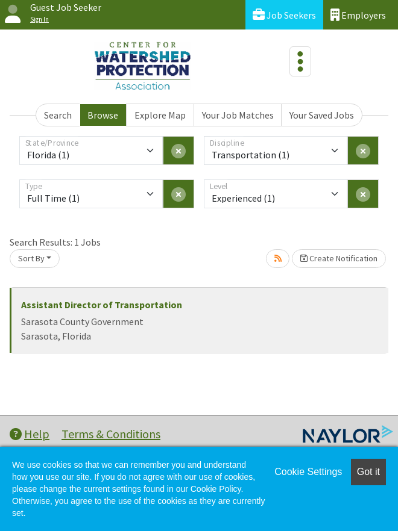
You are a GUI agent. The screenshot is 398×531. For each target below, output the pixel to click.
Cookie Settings (308, 472)
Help (29, 433)
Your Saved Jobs (321, 115)
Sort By (31, 258)
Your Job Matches (238, 115)
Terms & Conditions (111, 433)
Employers (358, 14)
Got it (368, 472)
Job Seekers (284, 14)
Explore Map (160, 115)
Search (58, 115)
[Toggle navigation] (300, 61)
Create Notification (338, 258)
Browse (102, 115)
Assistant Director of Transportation (101, 305)
